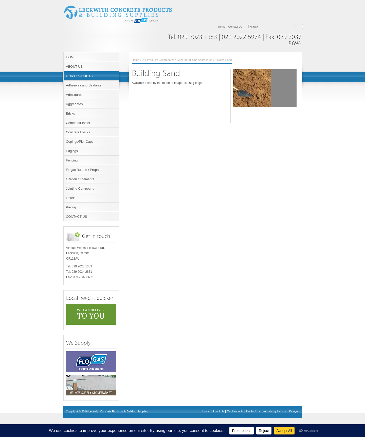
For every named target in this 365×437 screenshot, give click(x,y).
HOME (71, 57)
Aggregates (74, 104)
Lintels (71, 198)
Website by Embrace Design (280, 411)
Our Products (150, 59)
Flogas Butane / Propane (84, 170)
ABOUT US (74, 66)
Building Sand (223, 59)
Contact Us (235, 26)
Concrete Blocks (78, 132)
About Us (218, 411)
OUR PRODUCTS (79, 76)
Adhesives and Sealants (83, 85)
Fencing (72, 160)
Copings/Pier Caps (79, 141)
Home (221, 26)
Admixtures (74, 95)
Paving (71, 207)
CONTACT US (76, 216)
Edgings (72, 151)
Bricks (70, 113)
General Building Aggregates (194, 59)
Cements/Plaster (78, 123)
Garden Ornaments (80, 179)
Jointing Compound (80, 188)
